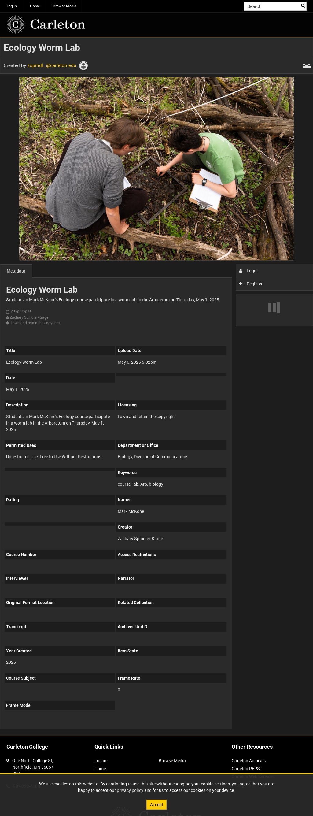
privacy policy (130, 790)
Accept (156, 804)
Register (251, 284)
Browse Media (64, 5)
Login (248, 270)
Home (35, 5)
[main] (156, 386)
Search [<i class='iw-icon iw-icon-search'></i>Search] (303, 5)
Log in (12, 5)
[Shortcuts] (307, 64)
